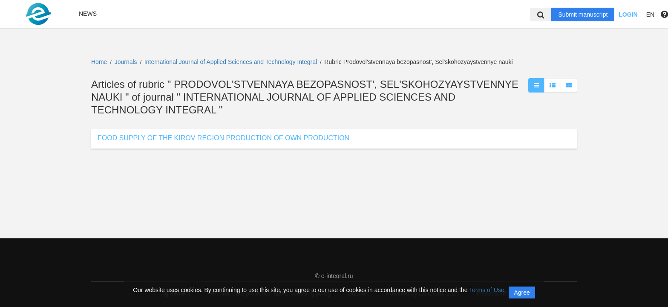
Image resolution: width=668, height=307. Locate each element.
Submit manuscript (583, 14)
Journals (126, 61)
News (88, 13)
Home (99, 61)
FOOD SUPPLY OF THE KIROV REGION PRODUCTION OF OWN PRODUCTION (223, 138)
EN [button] (650, 14)
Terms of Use (486, 290)
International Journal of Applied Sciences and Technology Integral (231, 61)
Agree (522, 292)
